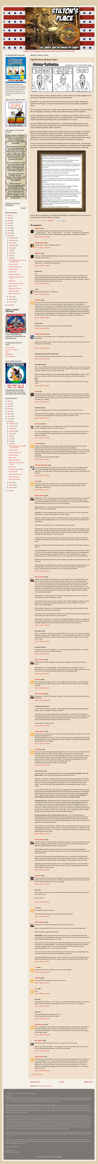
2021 (9, 228)
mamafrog (38, 300)
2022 (9, 225)
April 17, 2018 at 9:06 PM (42, 1051)
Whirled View (12, 272)
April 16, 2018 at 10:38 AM (42, 700)
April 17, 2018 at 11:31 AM (42, 1018)
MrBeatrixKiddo (39, 242)
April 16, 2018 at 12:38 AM (42, 237)
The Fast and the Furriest (16, 283)
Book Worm (12, 281)
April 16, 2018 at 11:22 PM (42, 972)
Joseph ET (38, 875)
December (12, 238)
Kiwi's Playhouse (13, 269)
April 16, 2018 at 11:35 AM (42, 765)
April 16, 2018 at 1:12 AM (42, 294)
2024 (9, 220)
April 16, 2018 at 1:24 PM (42, 869)
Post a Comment (37, 1074)
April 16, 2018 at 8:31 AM (42, 654)
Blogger (59, 1156)
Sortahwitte (38, 749)
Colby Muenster (39, 1024)
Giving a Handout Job (15, 267)
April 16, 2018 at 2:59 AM (42, 348)
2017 (9, 305)
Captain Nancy (39, 1056)
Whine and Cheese (14, 274)
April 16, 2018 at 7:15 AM (42, 418)
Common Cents (9, 347)
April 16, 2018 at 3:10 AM (42, 358)
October (11, 243)
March (11, 296)
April (10, 258)
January (11, 302)
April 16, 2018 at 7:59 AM (42, 571)
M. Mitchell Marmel (40, 334)
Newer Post (35, 1082)
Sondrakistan (9, 354)
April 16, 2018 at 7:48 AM (42, 475)
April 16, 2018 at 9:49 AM (42, 673)
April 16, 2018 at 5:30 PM (42, 916)
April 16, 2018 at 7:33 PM (42, 961)
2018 (9, 235)
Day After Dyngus (14, 291)
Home (61, 1082)
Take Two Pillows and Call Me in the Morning (17, 260)
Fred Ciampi (38, 424)
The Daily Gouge (10, 356)
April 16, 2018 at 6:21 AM (42, 402)
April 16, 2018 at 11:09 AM (42, 743)
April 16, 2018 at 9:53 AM (42, 688)
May (10, 255)
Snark (36, 391)
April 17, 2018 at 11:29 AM (42, 1006)
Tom (36, 967)
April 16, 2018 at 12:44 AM (42, 265)
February (12, 299)
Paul (36, 908)
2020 (9, 230)
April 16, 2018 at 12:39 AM (42, 247)
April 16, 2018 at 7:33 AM (42, 438)
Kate (36, 988)
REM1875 (37, 228)
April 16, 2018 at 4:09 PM (42, 902)
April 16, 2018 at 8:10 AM (42, 641)
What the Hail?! (13, 286)
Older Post (88, 1082)
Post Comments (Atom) (45, 1086)
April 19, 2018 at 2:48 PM (42, 1070)
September (12, 245)
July (10, 250)
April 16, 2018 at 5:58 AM (42, 385)
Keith (36, 481)
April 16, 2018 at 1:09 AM (42, 283)
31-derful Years (13, 264)
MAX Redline (39, 1040)
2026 (9, 215)
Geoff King (38, 443)
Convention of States (11, 349)
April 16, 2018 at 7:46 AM (42, 459)
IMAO (7, 352)
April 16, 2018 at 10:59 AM (42, 725)
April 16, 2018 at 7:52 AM (42, 490)
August (11, 248)
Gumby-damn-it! (40, 731)
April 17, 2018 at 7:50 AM (42, 983)
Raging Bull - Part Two (15, 288)
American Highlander (41, 465)
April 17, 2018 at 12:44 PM (42, 1034)
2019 (9, 233)
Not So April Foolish (14, 293)
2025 (9, 218)
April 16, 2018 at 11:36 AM (42, 833)
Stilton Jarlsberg (40, 495)
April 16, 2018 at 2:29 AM (42, 328)
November (12, 240)
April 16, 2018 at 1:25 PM (42, 884)
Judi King (38, 978)
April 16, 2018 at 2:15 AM (42, 317)
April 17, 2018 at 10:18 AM (42, 993)
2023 (9, 223)
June (10, 253)
